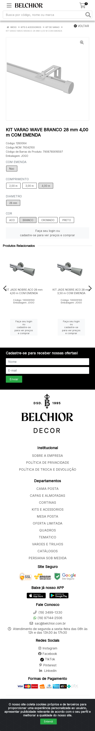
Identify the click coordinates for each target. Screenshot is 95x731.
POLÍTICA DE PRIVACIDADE (47, 462)
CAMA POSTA (47, 489)
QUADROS (47, 530)
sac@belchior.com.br (47, 623)
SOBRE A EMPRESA (47, 456)
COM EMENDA (16, 162)
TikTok (47, 659)
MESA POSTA (47, 516)
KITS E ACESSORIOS (48, 509)
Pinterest (47, 665)
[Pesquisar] (88, 14)
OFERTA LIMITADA (47, 523)
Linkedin (48, 671)
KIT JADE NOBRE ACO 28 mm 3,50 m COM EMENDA (71, 291)
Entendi (48, 721)
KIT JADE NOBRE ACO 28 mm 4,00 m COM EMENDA (24, 291)
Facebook (47, 654)
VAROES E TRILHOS (47, 544)
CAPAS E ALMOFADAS (47, 495)
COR (9, 213)
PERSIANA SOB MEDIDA (48, 558)
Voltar (81, 26)
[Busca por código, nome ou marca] (43, 14)
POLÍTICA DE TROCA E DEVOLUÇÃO (47, 469)
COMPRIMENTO (17, 179)
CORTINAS (47, 502)
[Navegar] (5, 288)
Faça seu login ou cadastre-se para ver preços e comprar (47, 233)
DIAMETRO (14, 196)
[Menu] (9, 5)
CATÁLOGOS (47, 551)
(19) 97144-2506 (47, 618)
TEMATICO (47, 537)
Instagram (47, 648)
